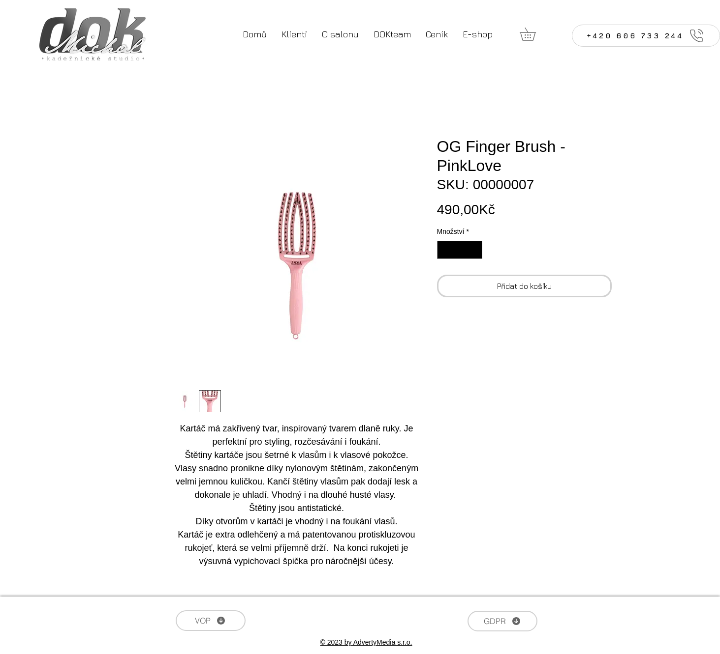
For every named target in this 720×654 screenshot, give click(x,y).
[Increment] (475, 249)
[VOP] (211, 620)
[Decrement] (444, 249)
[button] (534, 34)
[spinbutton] (460, 249)
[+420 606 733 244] (646, 36)
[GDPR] (502, 621)
